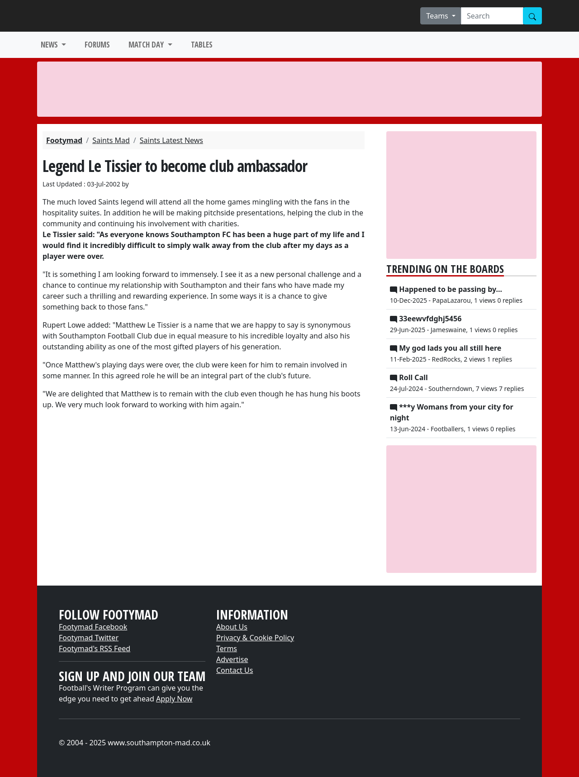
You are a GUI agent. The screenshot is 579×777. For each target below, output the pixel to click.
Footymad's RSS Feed (94, 648)
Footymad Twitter (89, 638)
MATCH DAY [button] (147, 44)
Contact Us (234, 670)
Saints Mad (111, 140)
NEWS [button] (50, 44)
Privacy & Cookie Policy (255, 638)
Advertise (232, 659)
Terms (226, 648)
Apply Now (174, 699)
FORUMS (97, 44)
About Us (231, 627)
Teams (438, 16)
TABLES (202, 44)
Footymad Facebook (93, 627)
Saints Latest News (171, 140)
